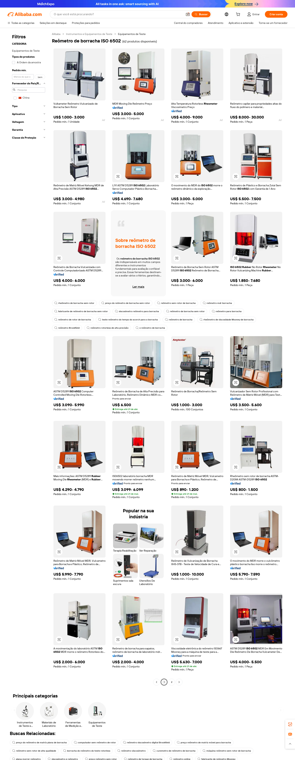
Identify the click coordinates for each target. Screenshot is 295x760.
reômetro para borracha (227, 311)
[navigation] (28, 358)
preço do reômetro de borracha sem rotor (125, 303)
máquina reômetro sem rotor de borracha (227, 750)
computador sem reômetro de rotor (95, 742)
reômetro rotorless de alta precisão (107, 327)
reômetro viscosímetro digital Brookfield (146, 742)
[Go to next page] (179, 682)
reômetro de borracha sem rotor (185, 311)
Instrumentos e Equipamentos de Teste (89, 33)
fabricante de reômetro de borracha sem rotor (81, 311)
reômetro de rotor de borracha (72, 319)
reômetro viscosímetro (131, 750)
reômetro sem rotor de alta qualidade (34, 750)
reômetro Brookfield (67, 327)
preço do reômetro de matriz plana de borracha (39, 742)
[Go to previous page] (156, 682)
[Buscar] (201, 14)
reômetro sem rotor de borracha (176, 303)
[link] (290, 724)
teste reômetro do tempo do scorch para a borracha (128, 319)
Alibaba (56, 33)
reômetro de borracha (178, 319)
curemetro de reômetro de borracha (174, 750)
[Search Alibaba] (118, 14)
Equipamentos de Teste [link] (132, 33)
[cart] (239, 14)
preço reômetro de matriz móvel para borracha (204, 742)
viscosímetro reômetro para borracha (137, 311)
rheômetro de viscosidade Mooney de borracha (227, 319)
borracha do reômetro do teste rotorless (86, 750)
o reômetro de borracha (150, 327)
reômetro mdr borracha (217, 303)
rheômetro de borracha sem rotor (74, 303)
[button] (188, 14)
